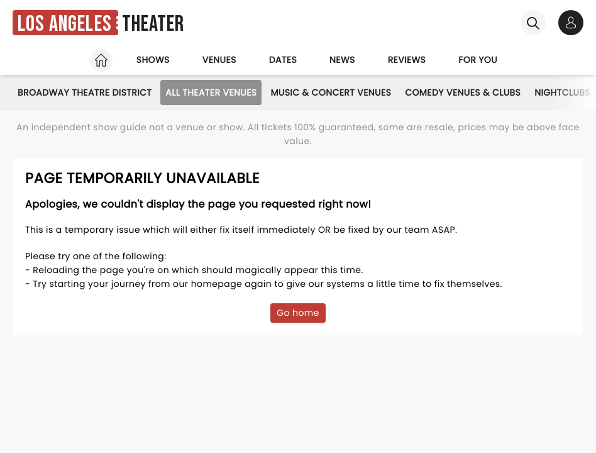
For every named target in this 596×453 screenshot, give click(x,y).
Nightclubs (562, 92)
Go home (298, 312)
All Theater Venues (211, 92)
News (342, 59)
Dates (283, 59)
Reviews (407, 59)
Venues (219, 59)
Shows (153, 59)
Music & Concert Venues (330, 92)
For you (477, 59)
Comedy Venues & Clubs (463, 92)
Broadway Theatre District (85, 92)
